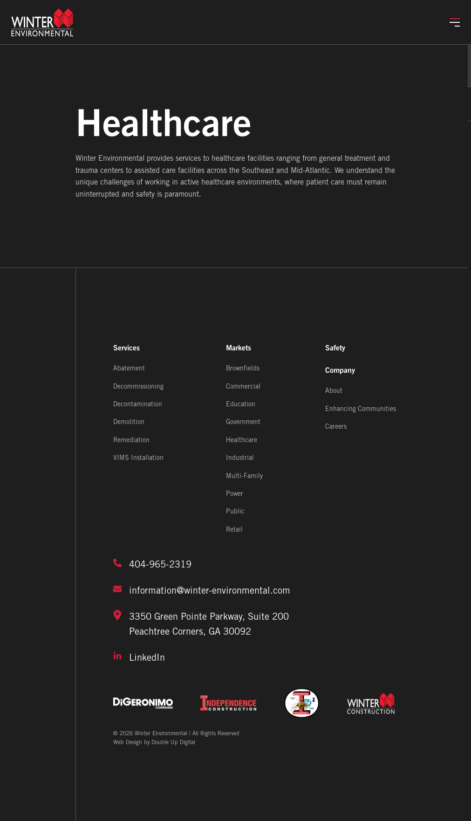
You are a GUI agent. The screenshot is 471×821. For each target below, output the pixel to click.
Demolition (128, 423)
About (333, 391)
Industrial (240, 458)
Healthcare (241, 441)
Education (240, 405)
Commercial (243, 387)
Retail (234, 530)
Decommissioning (138, 387)
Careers (336, 427)
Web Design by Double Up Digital (154, 742)
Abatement (129, 369)
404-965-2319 (152, 563)
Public (235, 512)
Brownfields (242, 369)
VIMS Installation (138, 458)
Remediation (131, 441)
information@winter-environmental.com (201, 589)
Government (243, 423)
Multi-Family (244, 476)
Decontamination (137, 405)
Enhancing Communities (360, 409)
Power (234, 494)
